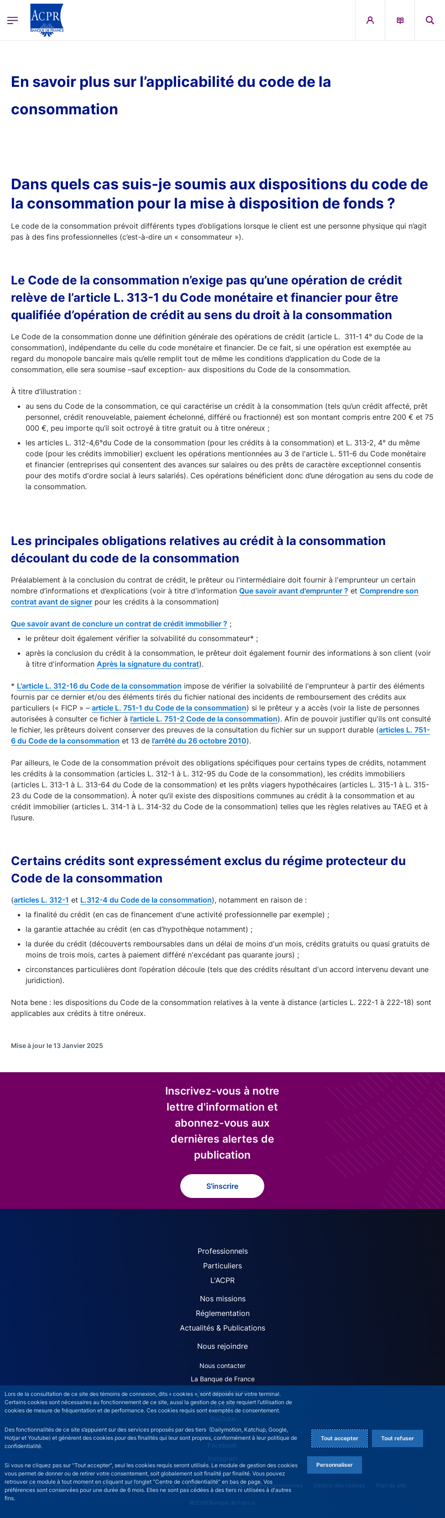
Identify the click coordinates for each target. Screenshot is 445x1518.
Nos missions (223, 1298)
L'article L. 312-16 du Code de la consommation (99, 685)
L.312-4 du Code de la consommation (146, 899)
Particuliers (222, 1265)
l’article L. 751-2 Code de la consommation (203, 718)
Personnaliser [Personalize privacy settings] (334, 1464)
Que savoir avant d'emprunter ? (293, 590)
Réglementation (223, 1313)
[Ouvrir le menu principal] (12, 20)
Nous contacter (222, 1365)
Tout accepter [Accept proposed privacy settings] (339, 1438)
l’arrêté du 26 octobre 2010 (199, 740)
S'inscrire (222, 1186)
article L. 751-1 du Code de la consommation (169, 707)
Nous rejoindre (222, 1346)
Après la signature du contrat (148, 663)
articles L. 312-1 (41, 899)
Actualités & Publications (222, 1327)
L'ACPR (222, 1280)
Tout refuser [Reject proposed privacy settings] (397, 1438)
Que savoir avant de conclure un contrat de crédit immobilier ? (119, 623)
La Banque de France (223, 1379)
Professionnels (223, 1251)
